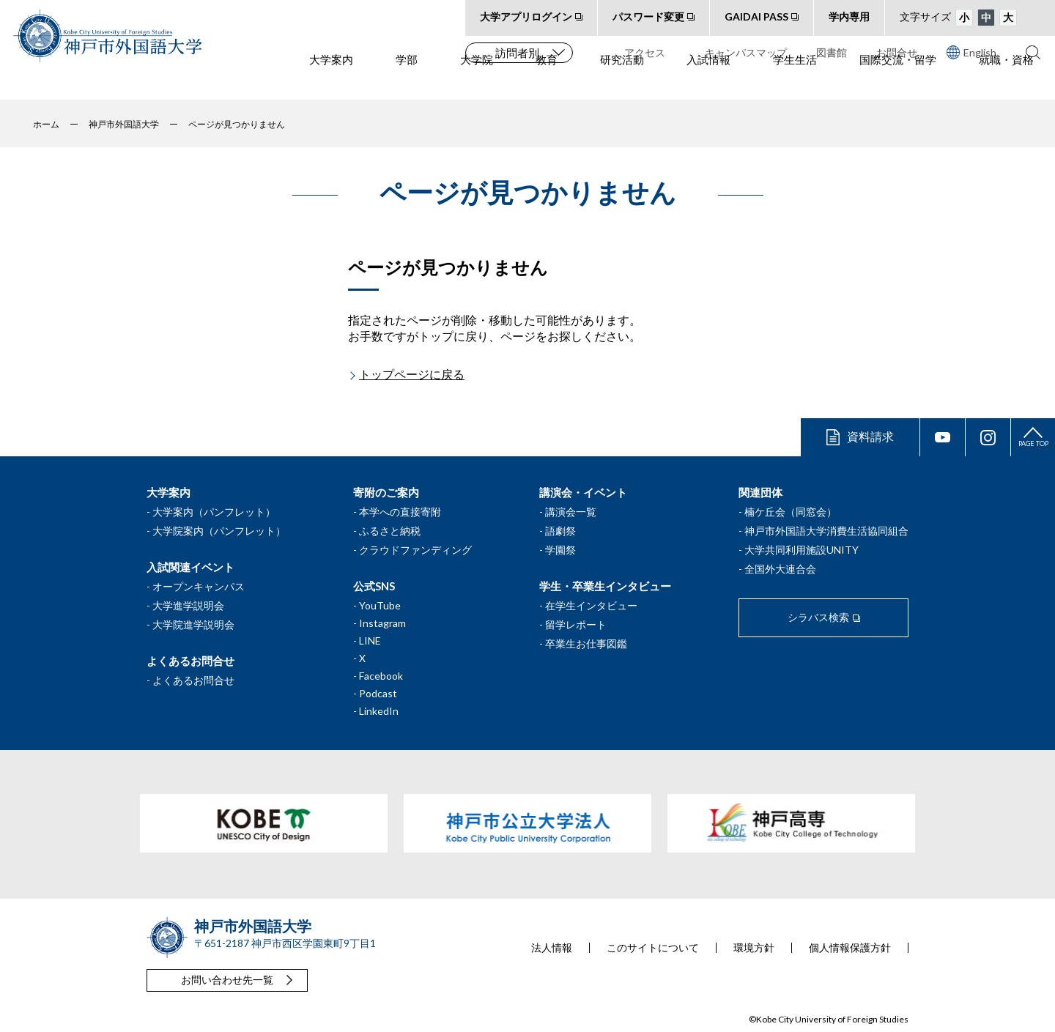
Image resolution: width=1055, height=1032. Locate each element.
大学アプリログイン (526, 16)
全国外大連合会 (780, 569)
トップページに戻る (411, 374)
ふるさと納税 (390, 530)
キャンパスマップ (746, 52)
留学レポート (576, 624)
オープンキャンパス (198, 586)
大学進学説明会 (188, 605)
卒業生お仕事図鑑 (586, 643)
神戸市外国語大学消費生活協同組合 (826, 530)
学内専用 (849, 16)
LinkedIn (379, 711)
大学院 (476, 81)
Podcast (378, 693)
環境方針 (753, 948)
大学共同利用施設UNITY (801, 549)
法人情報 (551, 948)
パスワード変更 (648, 16)
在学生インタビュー (591, 605)
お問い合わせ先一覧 (227, 979)
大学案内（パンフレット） (213, 511)
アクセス (644, 52)
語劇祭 (560, 530)
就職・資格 (1006, 81)
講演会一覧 (570, 511)
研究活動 (622, 81)
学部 (407, 81)
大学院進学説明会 (193, 624)
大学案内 (331, 81)
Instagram (382, 623)
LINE (370, 640)
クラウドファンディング (415, 549)
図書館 (831, 52)
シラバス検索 (818, 617)
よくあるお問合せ (193, 680)
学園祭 (560, 549)
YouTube (380, 605)
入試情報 (708, 81)
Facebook (381, 675)
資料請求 (870, 436)
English (971, 52)
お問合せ (896, 52)
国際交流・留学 (897, 81)
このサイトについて (653, 948)
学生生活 (795, 81)
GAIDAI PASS (756, 16)
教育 (547, 81)
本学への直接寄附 (400, 511)
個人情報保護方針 (850, 948)
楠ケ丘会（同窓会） (790, 511)
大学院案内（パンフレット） (219, 530)
